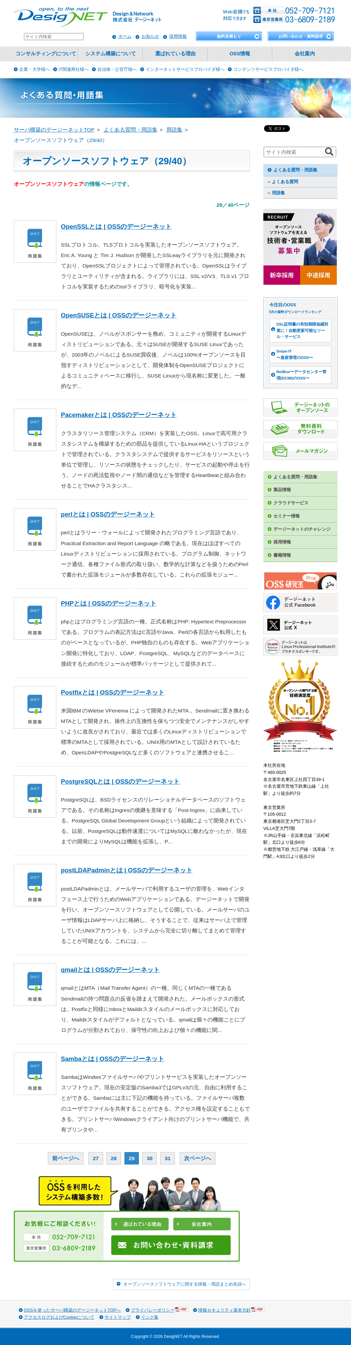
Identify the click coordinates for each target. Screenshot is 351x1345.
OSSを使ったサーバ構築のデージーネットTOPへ (72, 1310)
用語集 (278, 192)
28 (114, 1158)
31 (167, 1158)
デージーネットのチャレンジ (301, 529)
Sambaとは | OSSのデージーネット (112, 1058)
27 (95, 1158)
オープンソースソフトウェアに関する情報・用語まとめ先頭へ (184, 1284)
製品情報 (282, 489)
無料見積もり (229, 36)
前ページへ (65, 1158)
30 (149, 1158)
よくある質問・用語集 (295, 169)
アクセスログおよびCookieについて (59, 1317)
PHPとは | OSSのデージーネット (108, 603)
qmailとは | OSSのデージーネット (110, 969)
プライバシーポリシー (159, 1310)
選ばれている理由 (175, 53)
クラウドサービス (291, 502)
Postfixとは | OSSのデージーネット (113, 692)
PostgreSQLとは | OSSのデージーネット (120, 781)
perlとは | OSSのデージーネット (108, 514)
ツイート (273, 128)
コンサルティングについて (46, 53)
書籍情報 (282, 555)
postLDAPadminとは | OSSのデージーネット (127, 870)
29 (132, 1158)
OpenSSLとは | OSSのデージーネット (116, 226)
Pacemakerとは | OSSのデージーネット (119, 414)
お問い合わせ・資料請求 (301, 36)
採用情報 (178, 36)
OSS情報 (240, 53)
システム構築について (110, 53)
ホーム (124, 36)
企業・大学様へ (34, 69)
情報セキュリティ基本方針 (231, 1310)
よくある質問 (285, 181)
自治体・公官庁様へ (117, 69)
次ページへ (197, 1158)
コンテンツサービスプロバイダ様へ (268, 69)
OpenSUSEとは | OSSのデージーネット (119, 315)
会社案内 (305, 53)
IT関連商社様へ (74, 69)
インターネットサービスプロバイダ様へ (185, 69)
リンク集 (149, 1317)
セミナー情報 (286, 516)
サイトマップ (118, 1317)
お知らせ (150, 36)
